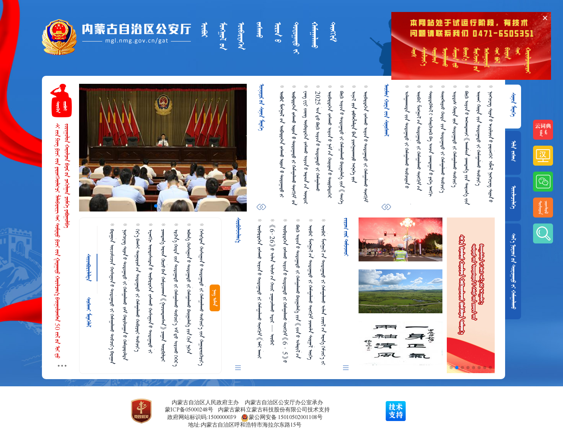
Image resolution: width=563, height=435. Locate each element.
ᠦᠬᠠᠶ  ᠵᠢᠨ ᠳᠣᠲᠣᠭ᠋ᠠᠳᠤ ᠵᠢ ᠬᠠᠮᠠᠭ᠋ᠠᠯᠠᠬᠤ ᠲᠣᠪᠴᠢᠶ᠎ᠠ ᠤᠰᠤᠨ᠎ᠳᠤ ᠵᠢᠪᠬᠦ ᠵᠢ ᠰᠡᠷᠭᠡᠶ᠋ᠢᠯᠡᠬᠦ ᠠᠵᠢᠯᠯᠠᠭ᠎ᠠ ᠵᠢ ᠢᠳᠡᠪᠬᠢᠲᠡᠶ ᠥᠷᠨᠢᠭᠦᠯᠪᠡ (479, 139)
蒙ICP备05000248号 (189, 410)
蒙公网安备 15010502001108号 (282, 417)
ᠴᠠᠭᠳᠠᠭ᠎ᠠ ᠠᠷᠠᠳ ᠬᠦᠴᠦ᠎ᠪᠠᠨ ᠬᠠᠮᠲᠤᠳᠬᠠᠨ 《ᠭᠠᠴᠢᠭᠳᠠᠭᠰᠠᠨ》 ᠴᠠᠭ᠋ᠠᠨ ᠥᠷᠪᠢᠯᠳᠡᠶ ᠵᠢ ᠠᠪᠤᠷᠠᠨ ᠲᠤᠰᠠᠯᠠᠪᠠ (163, 295)
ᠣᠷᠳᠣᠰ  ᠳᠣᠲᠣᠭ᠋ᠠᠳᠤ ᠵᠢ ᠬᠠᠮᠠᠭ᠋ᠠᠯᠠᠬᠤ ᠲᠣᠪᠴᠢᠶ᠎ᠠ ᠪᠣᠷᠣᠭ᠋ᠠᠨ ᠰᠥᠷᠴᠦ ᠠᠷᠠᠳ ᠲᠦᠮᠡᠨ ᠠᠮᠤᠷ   (455, 139)
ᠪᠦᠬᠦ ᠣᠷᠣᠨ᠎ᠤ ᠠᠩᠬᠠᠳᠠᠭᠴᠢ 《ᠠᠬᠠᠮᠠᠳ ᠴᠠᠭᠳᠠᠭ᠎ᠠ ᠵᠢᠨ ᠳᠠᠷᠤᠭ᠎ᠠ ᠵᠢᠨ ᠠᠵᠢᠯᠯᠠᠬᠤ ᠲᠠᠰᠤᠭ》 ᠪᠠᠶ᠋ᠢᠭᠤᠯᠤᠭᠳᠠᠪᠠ (467, 148)
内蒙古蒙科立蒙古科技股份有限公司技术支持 (274, 410)
